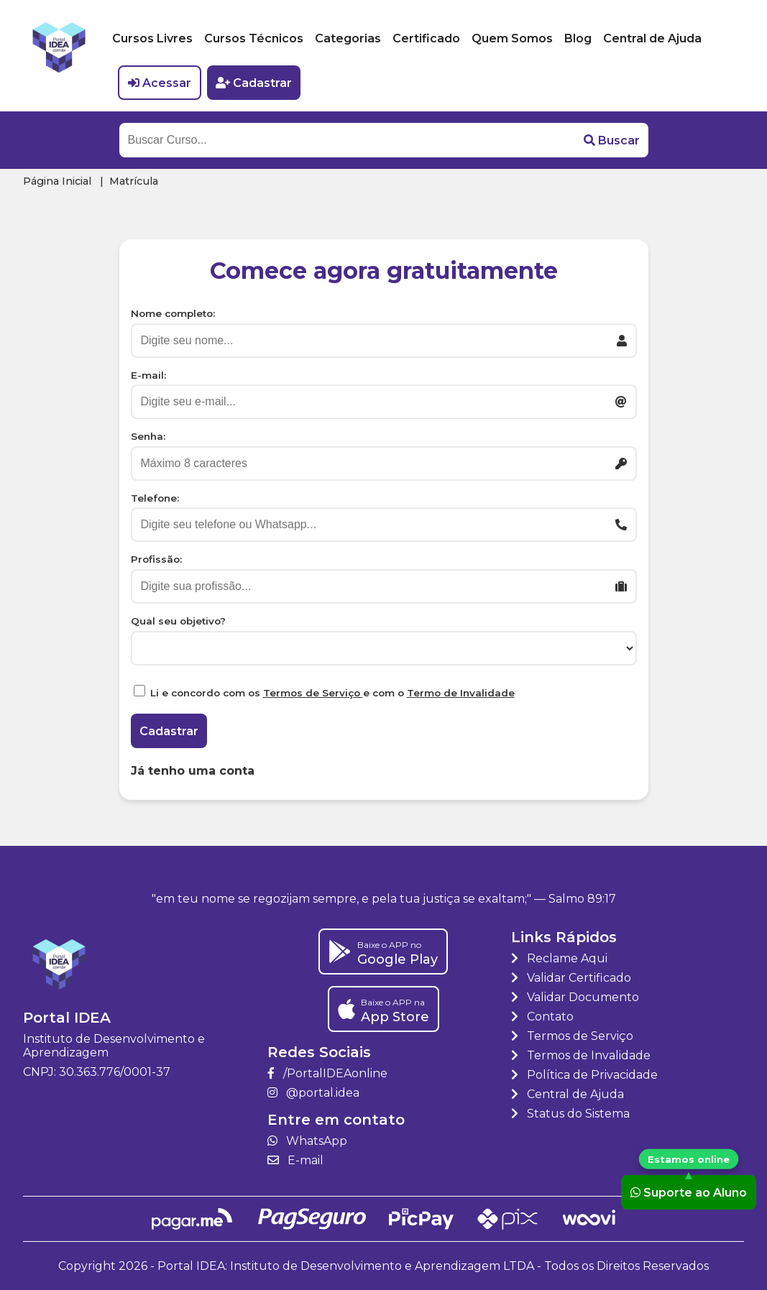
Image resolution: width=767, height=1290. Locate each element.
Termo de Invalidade (461, 693)
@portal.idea (313, 1093)
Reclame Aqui (559, 958)
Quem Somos (512, 38)
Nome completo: (173, 313)
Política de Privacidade (584, 1075)
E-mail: (148, 375)
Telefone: (155, 498)
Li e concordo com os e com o (332, 693)
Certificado (426, 38)
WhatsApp (307, 1141)
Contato (542, 1016)
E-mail (295, 1160)
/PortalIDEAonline (327, 1073)
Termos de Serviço (313, 693)
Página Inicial (57, 181)
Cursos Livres (152, 38)
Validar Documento (575, 997)
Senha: (148, 436)
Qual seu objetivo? (178, 621)
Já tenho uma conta (192, 771)
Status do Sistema (570, 1113)
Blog (578, 38)
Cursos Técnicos (253, 38)
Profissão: (156, 559)
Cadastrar (254, 83)
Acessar (159, 83)
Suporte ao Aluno (688, 1192)
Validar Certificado (571, 978)
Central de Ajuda (652, 38)
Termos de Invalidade (581, 1055)
